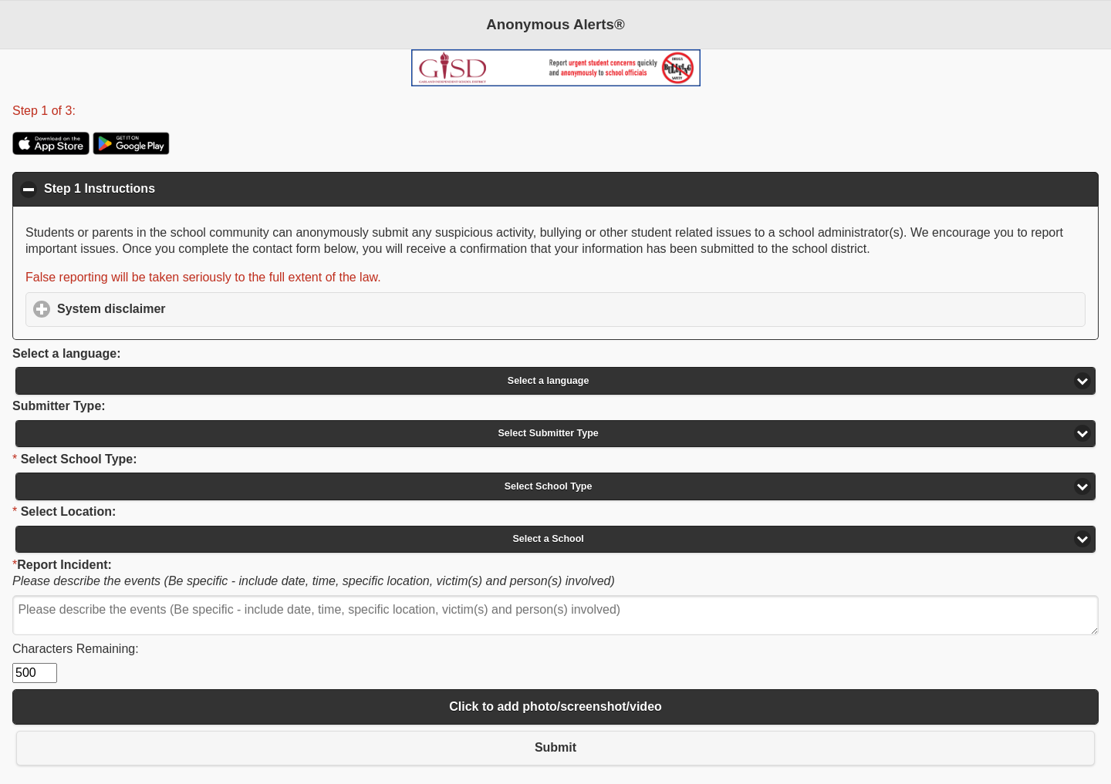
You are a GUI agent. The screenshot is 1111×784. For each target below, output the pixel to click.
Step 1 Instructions (175, 188)
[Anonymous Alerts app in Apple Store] (50, 150)
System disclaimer (183, 308)
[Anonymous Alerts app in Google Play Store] (131, 150)
